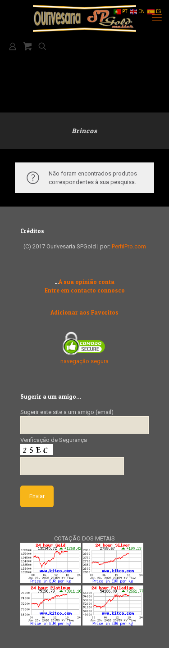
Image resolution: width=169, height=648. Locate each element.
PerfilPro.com (129, 246)
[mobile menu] (156, 18)
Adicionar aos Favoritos (84, 312)
